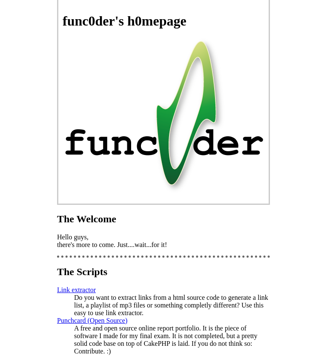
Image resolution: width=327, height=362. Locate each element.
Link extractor (76, 289)
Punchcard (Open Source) (92, 320)
